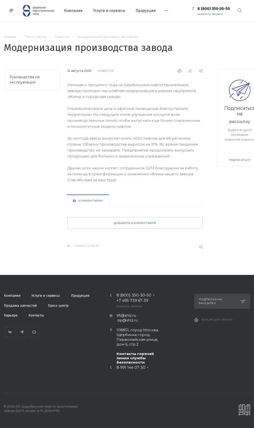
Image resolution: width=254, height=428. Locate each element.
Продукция (80, 295)
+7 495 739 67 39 (132, 300)
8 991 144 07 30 (131, 368)
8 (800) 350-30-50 (213, 8)
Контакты (36, 315)
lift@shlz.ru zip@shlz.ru (124, 317)
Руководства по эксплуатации (25, 79)
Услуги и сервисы (45, 295)
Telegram (22, 332)
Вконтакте (10, 332)
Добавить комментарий (135, 223)
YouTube (34, 332)
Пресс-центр (58, 305)
